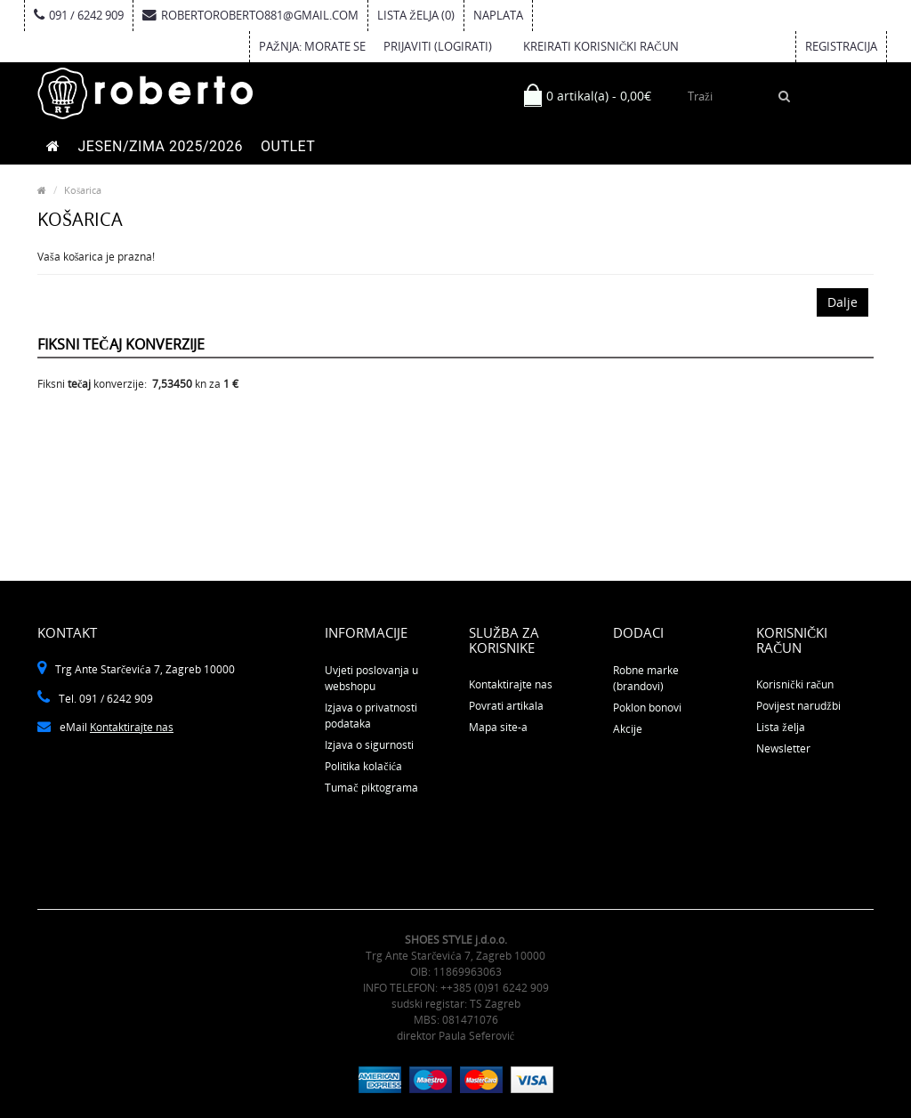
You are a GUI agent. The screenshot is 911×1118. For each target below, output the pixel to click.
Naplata (498, 15)
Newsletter (783, 748)
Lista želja (780, 727)
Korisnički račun (795, 684)
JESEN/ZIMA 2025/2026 (161, 146)
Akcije (627, 728)
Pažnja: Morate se (312, 46)
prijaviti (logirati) (437, 46)
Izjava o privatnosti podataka (371, 715)
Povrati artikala (506, 705)
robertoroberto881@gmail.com (250, 15)
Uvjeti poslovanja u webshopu (371, 678)
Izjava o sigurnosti (369, 744)
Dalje (842, 302)
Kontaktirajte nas (131, 727)
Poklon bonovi (647, 707)
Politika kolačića (363, 766)
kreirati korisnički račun (601, 46)
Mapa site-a (498, 727)
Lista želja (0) (416, 15)
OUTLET (288, 146)
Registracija (841, 46)
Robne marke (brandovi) (646, 678)
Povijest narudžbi (798, 705)
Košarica (82, 190)
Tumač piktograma (371, 787)
